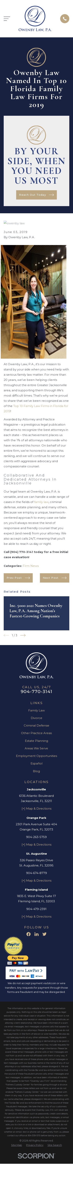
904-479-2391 (36, 909)
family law (41, 502)
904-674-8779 (36, 873)
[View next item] (23, 635)
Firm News (31, 566)
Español (36, 763)
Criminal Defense (36, 725)
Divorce (36, 718)
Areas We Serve (36, 748)
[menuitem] (16, 1145)
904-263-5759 (36, 837)
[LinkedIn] (36, 934)
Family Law (36, 710)
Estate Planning (36, 741)
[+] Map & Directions (36, 808)
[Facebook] (28, 934)
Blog (36, 771)
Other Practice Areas (36, 733)
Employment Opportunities (36, 756)
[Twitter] (44, 934)
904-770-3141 (37, 691)
